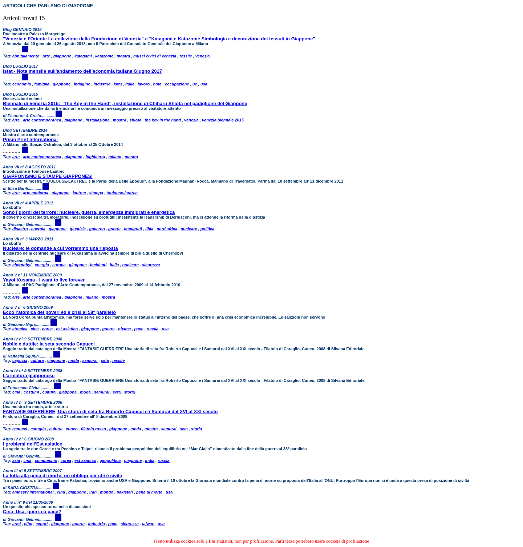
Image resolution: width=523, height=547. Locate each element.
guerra (114, 229)
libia (149, 229)
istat (118, 84)
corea (47, 329)
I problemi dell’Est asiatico (32, 444)
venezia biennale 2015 (223, 120)
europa (59, 265)
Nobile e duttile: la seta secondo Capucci (49, 344)
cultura (37, 360)
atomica (20, 329)
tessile (185, 56)
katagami (83, 56)
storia (129, 392)
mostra (123, 56)
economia (21, 84)
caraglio (38, 429)
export (42, 524)
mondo (106, 492)
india (149, 460)
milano (115, 157)
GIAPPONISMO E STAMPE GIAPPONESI (48, 176)
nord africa (167, 229)
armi (16, 524)
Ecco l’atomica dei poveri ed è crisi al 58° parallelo (59, 312)
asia (16, 460)
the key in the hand (163, 120)
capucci (19, 360)
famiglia (41, 84)
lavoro (144, 84)
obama (124, 329)
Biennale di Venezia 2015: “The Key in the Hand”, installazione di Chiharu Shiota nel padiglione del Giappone (125, 103)
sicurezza (151, 265)
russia (152, 329)
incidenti (98, 265)
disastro (20, 229)
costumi (31, 392)
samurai (89, 360)
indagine (82, 84)
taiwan (148, 524)
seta (105, 360)
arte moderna (35, 193)
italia (129, 84)
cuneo (71, 429)
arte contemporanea (42, 120)
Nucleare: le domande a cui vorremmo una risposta (60, 248)
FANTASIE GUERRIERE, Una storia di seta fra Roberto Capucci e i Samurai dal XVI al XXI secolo (110, 411)
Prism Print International (30, 139)
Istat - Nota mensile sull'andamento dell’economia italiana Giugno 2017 (82, 71)
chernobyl (22, 265)
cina (35, 329)
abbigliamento (26, 56)
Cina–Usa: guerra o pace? (32, 511)
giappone (62, 56)
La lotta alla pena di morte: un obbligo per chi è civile (62, 475)
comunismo (46, 460)
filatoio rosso (93, 429)
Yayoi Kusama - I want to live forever (44, 280)
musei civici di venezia (154, 56)
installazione (98, 120)
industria (102, 84)
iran (93, 492)
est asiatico (67, 329)
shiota (135, 120)
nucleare (189, 229)
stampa (96, 193)
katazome (104, 56)
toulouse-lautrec (122, 193)
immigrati (133, 229)
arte (46, 56)
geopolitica (110, 460)
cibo (28, 524)
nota (157, 84)
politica (207, 229)
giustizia (78, 229)
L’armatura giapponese (28, 375)
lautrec (79, 193)
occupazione (177, 84)
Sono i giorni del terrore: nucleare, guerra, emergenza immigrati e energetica (89, 212)
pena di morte (149, 492)
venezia (202, 56)
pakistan (125, 492)
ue (194, 84)
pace (138, 329)
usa (203, 84)
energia (38, 229)
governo (97, 229)
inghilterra (95, 157)
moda (73, 360)
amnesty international (33, 492)
